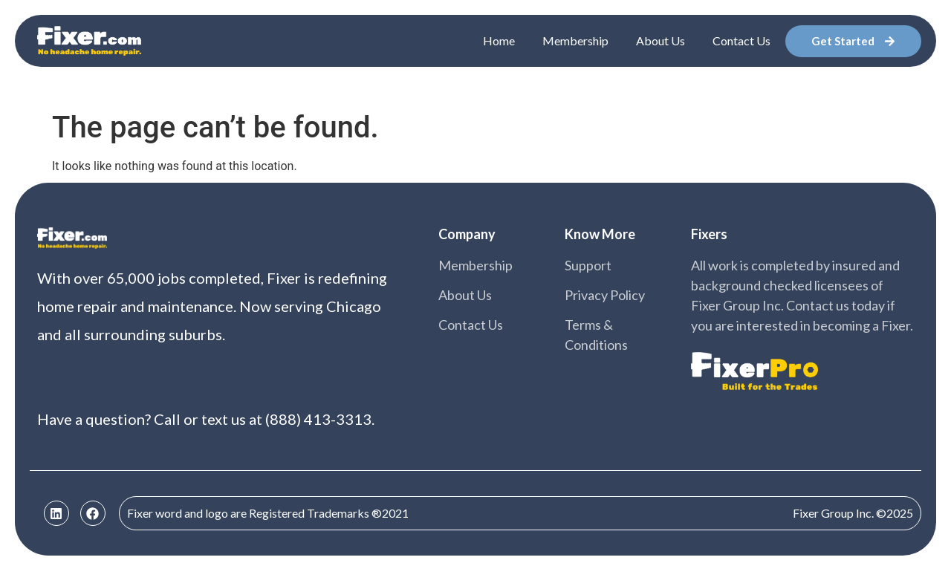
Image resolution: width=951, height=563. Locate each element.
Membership (575, 40)
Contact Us (741, 40)
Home (499, 40)
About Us (660, 40)
